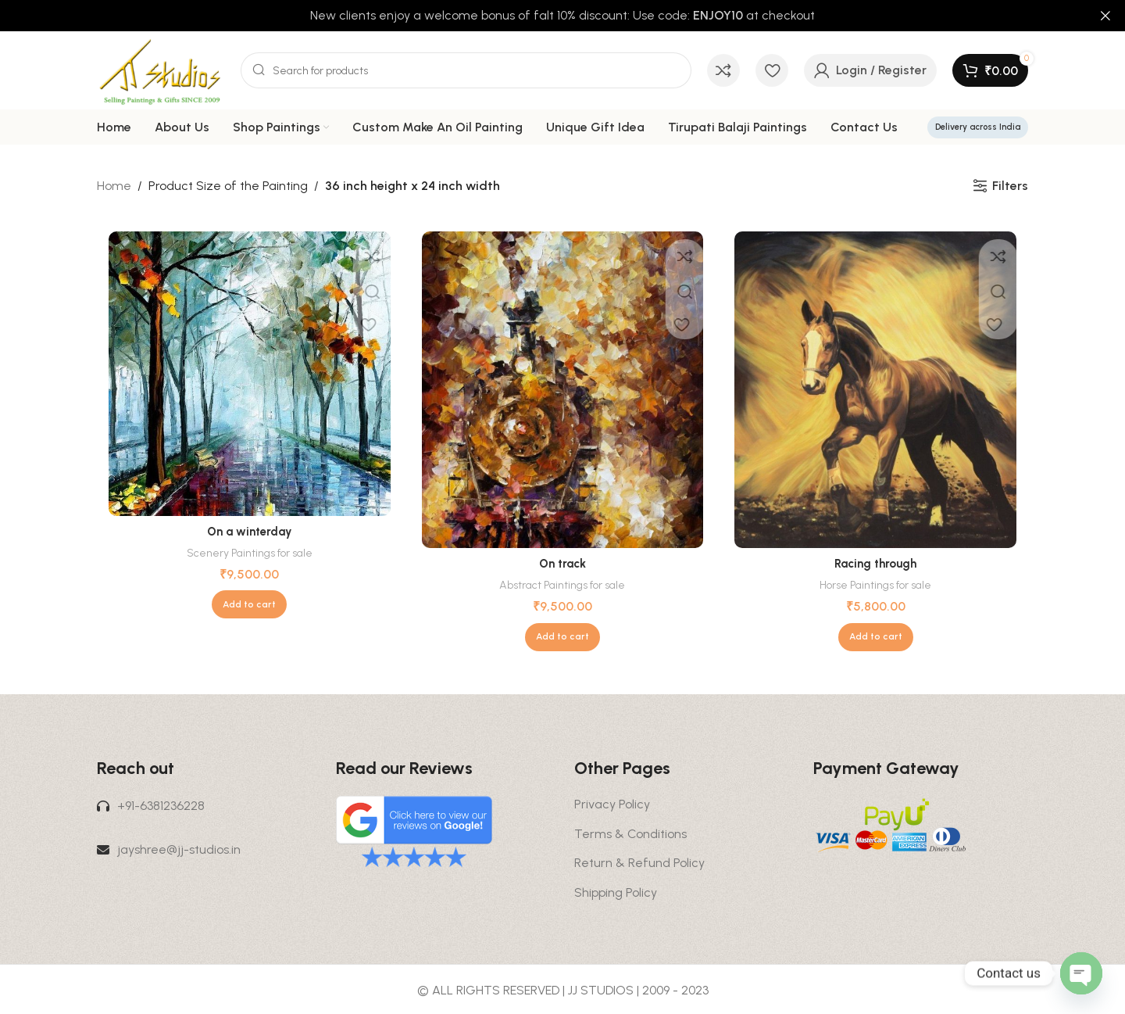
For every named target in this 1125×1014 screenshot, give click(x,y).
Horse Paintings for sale (875, 585)
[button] (249, 604)
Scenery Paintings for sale (249, 553)
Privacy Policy (612, 804)
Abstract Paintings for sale (562, 585)
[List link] (204, 806)
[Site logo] (161, 69)
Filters (1010, 185)
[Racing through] (875, 390)
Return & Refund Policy (639, 862)
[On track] (563, 390)
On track (562, 563)
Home (114, 185)
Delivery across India (977, 127)
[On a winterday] (250, 373)
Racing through (875, 563)
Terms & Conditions (630, 833)
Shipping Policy (615, 892)
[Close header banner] (1105, 15)
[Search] (466, 70)
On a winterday (249, 531)
